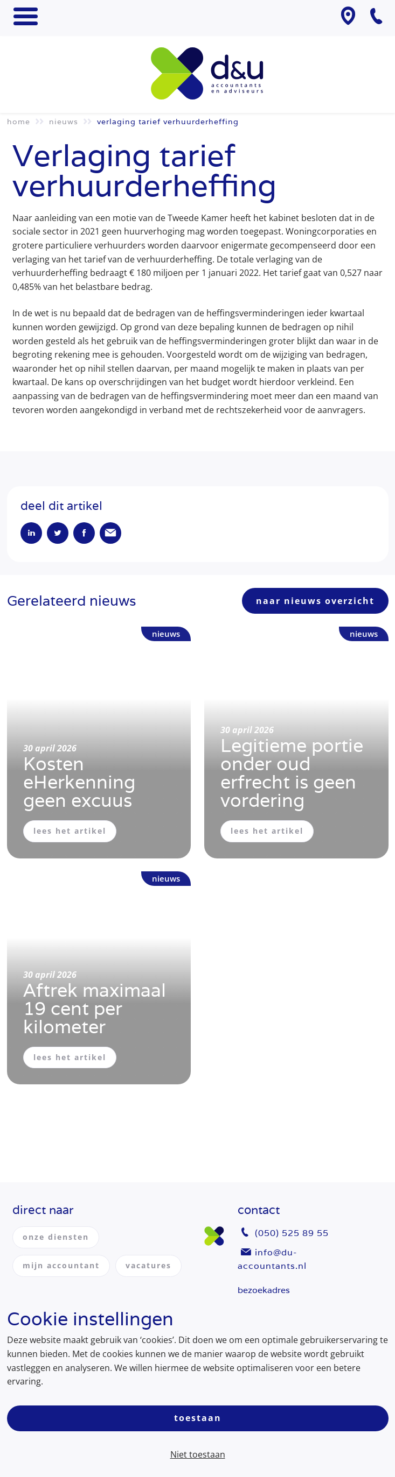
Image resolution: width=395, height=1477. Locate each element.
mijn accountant (61, 1265)
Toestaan (197, 1418)
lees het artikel (69, 831)
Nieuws (63, 121)
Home (18, 121)
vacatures (148, 1265)
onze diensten (56, 1237)
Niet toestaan (197, 1454)
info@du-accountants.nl (272, 1259)
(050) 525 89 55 (292, 1233)
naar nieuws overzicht (315, 601)
